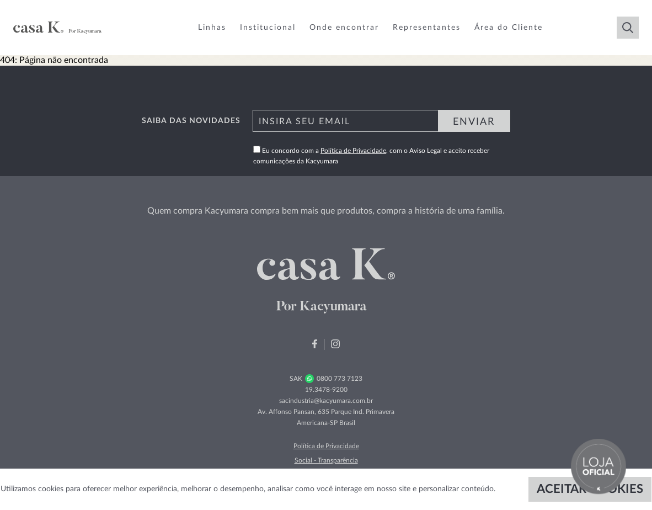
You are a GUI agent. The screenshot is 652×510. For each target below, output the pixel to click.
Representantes (427, 27)
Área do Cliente (508, 27)
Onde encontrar (344, 27)
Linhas (212, 27)
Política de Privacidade (353, 150)
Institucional (268, 27)
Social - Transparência (326, 460)
